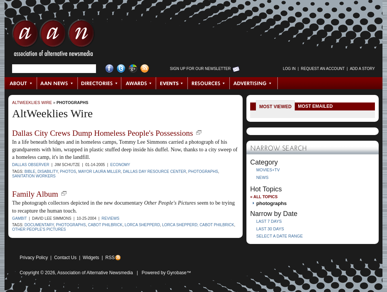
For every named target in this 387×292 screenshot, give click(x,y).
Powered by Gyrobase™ (166, 272)
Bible (30, 171)
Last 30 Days (270, 229)
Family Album (35, 194)
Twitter (121, 68)
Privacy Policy (34, 257)
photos (68, 171)
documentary (39, 225)
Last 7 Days (269, 221)
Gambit (19, 218)
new (198, 132)
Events (172, 83)
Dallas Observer (30, 165)
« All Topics (263, 196)
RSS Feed (144, 68)
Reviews (110, 218)
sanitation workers (34, 176)
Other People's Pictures (39, 229)
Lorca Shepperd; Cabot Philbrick (198, 225)
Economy (120, 165)
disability (47, 171)
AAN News (57, 83)
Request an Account (323, 69)
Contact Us (65, 257)
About (21, 83)
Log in (289, 69)
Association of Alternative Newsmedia (95, 272)
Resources (209, 83)
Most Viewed (275, 106)
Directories (99, 83)
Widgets (91, 257)
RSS (110, 257)
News (262, 177)
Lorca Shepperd (142, 225)
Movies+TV (268, 170)
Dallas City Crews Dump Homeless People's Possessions (102, 133)
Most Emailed (315, 106)
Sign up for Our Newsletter (200, 69)
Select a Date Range (279, 236)
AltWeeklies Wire (32, 102)
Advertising (253, 83)
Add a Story (362, 69)
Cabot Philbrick (105, 225)
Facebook (109, 68)
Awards (138, 83)
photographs (72, 102)
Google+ (132, 68)
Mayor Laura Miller (99, 171)
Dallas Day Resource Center (154, 171)
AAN (53, 40)
